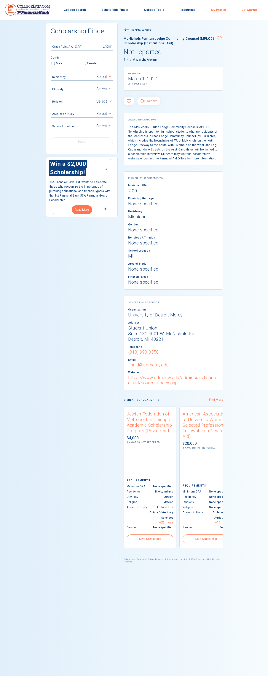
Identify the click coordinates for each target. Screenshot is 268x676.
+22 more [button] (166, 522)
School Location (63, 126)
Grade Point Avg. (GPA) (67, 46)
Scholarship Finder (114, 10)
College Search (75, 10)
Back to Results (137, 30)
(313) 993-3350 (143, 352)
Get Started (250, 10)
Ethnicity (57, 89)
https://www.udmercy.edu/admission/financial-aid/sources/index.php (172, 380)
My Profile (218, 10)
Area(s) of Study (63, 114)
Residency (59, 77)
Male (57, 63)
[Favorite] (129, 101)
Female (90, 63)
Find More (216, 399)
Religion (57, 101)
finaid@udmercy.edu (148, 365)
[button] (219, 39)
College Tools (154, 10)
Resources (187, 10)
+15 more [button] (222, 522)
